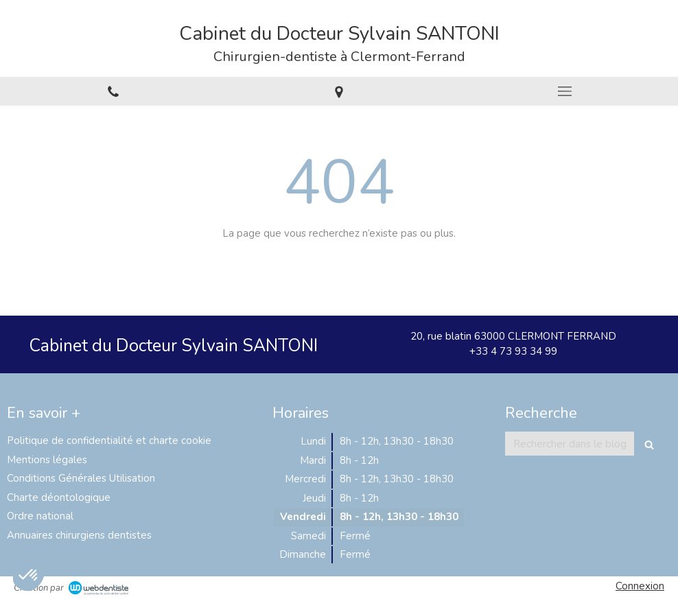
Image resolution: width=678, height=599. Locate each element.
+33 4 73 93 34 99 (513, 351)
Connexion (640, 586)
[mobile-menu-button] (565, 91)
